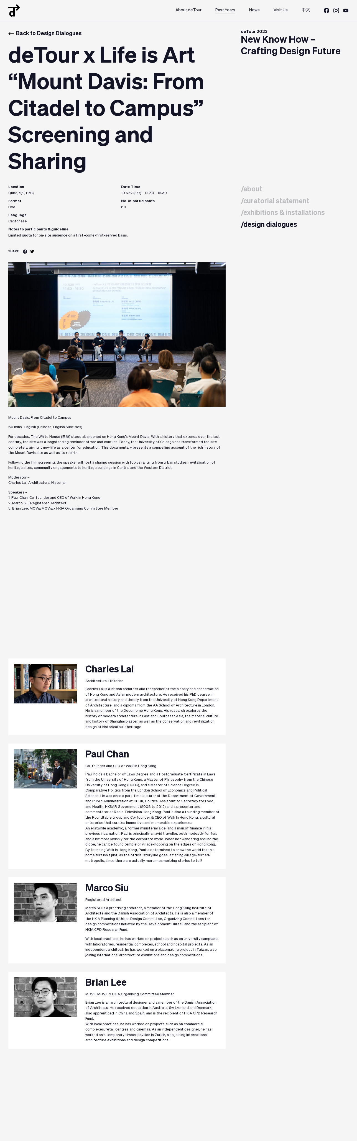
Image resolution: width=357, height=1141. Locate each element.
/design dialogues (269, 225)
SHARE (13, 251)
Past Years (225, 10)
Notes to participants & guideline (38, 229)
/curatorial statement (275, 201)
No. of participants (138, 201)
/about (251, 189)
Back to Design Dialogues (44, 33)
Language (17, 215)
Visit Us (281, 10)
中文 (306, 10)
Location (16, 187)
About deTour (188, 10)
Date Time (130, 187)
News (254, 10)
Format (14, 201)
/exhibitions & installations (283, 213)
